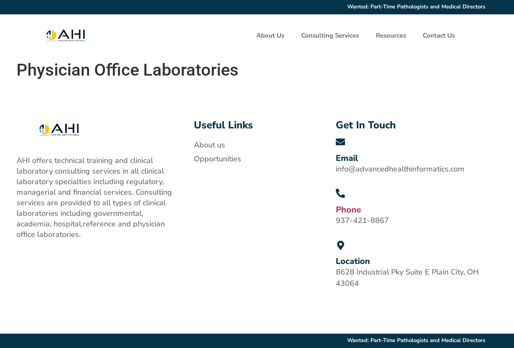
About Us (270, 35)
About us (209, 145)
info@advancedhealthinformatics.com (400, 169)
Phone (348, 209)
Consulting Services (330, 35)
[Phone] (340, 193)
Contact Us (439, 35)
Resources (391, 35)
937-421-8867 (362, 220)
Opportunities (217, 159)
